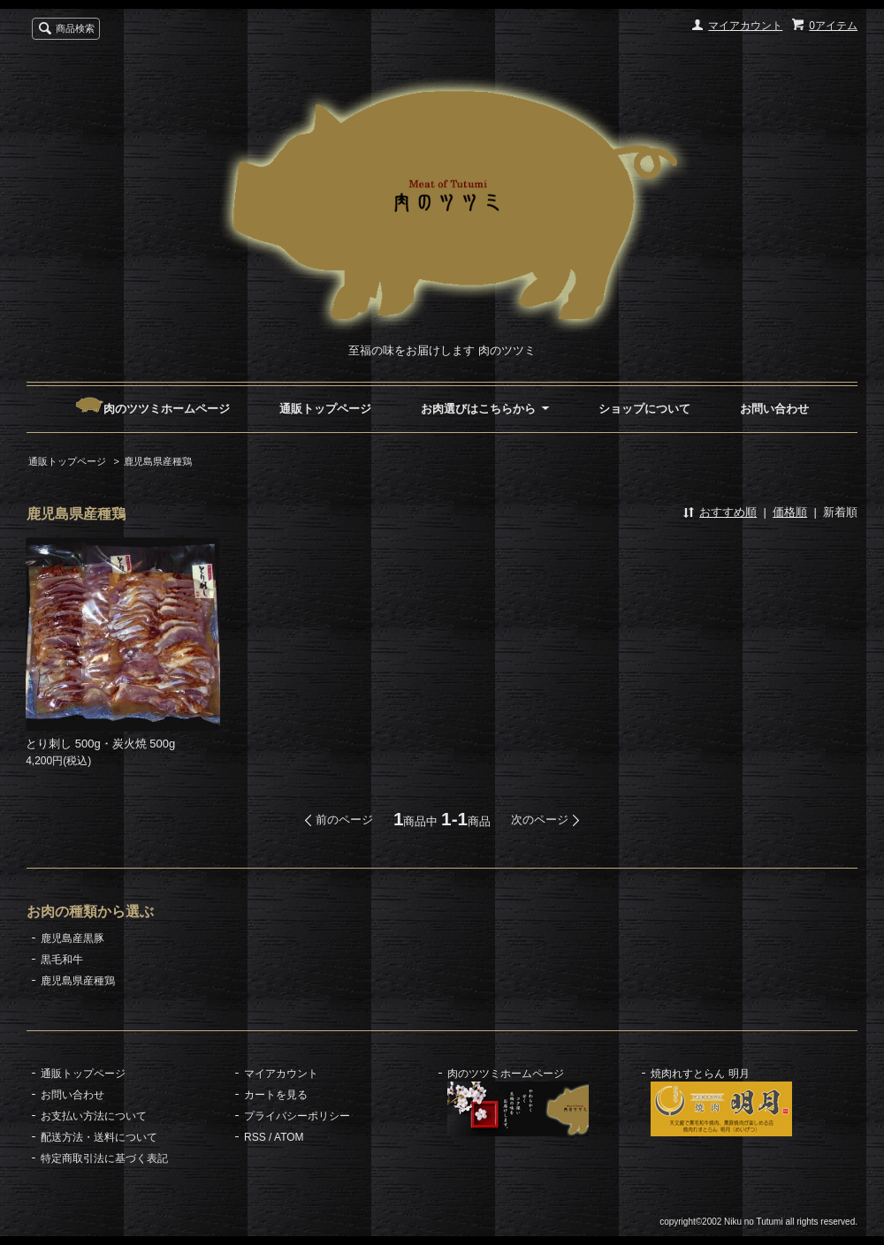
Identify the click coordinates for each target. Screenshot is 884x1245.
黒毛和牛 (62, 959)
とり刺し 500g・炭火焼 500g (100, 743)
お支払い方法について (94, 1116)
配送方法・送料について (99, 1137)
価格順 (790, 512)
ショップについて (644, 408)
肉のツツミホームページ (152, 408)
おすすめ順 (728, 512)
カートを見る (276, 1095)
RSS (255, 1137)
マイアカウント (745, 25)
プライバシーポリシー (297, 1116)
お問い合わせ (774, 408)
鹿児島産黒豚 (72, 938)
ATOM (289, 1137)
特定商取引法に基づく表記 (104, 1158)
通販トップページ (325, 408)
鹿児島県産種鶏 (158, 461)
